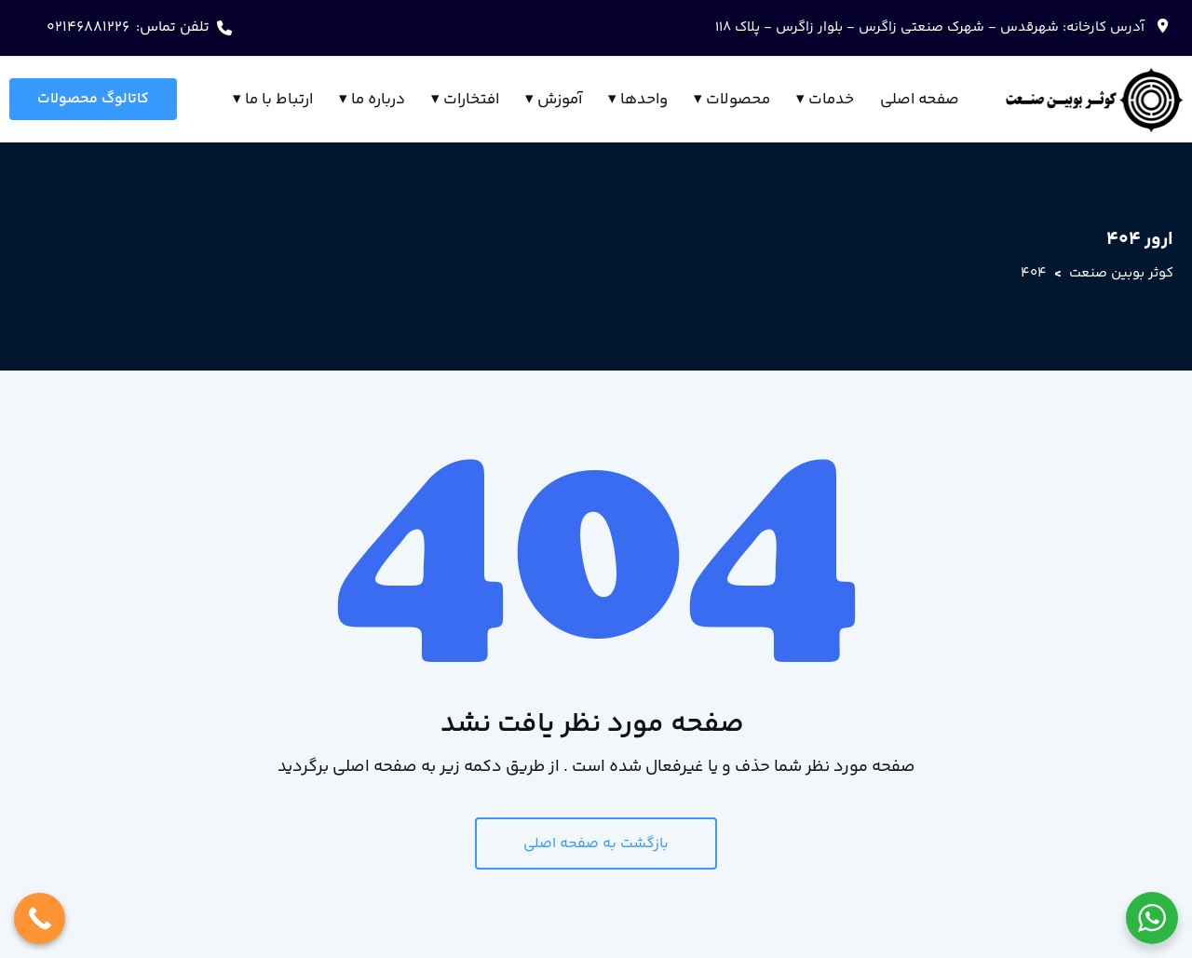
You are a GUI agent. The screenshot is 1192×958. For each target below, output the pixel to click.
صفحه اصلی (919, 100)
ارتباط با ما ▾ (273, 100)
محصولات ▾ (732, 100)
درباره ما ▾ (372, 100)
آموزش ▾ (553, 100)
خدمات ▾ (825, 100)
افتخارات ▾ (465, 100)
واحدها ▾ (638, 100)
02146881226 (88, 28)
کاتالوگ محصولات (93, 99)
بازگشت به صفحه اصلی (596, 844)
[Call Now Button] (39, 918)
